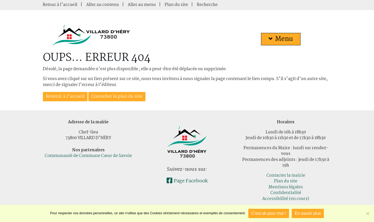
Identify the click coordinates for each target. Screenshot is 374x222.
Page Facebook (187, 181)
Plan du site (176, 5)
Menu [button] (281, 39)
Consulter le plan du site (116, 96)
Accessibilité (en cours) (285, 199)
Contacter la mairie (285, 175)
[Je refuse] (367, 213)
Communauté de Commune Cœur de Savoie (88, 156)
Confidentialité (285, 193)
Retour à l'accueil (60, 5)
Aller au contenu (102, 5)
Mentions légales (286, 187)
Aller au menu (142, 5)
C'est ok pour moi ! (268, 213)
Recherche (207, 5)
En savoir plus (308, 213)
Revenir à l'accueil (65, 96)
